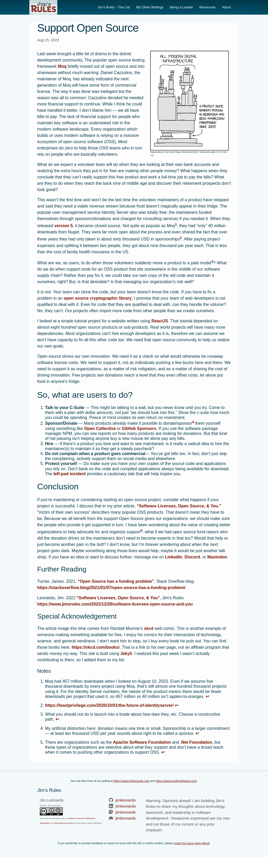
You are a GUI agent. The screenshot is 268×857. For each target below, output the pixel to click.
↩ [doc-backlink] (207, 696)
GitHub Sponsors (139, 428)
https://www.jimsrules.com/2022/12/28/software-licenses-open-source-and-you (115, 604)
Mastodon (217, 557)
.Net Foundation (196, 742)
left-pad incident (69, 474)
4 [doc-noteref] (193, 422)
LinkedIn (173, 557)
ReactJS (160, 321)
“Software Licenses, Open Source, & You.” (179, 506)
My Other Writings (150, 7)
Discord (192, 557)
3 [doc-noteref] (212, 262)
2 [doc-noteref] (181, 238)
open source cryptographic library (98, 298)
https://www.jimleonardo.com (131, 780)
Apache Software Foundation (142, 742)
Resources (207, 7)
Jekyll (126, 653)
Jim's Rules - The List (113, 7)
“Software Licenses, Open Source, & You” (118, 598)
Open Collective (100, 428)
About (226, 7)
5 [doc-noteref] (141, 531)
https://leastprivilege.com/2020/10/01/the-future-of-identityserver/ (109, 705)
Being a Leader (181, 7)
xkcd (148, 628)
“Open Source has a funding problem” (116, 581)
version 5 (63, 225)
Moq (62, 66)
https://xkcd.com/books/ (96, 647)
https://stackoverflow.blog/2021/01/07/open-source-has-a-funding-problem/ (111, 587)
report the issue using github (192, 843)
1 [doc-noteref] (176, 224)
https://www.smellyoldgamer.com (176, 780)
